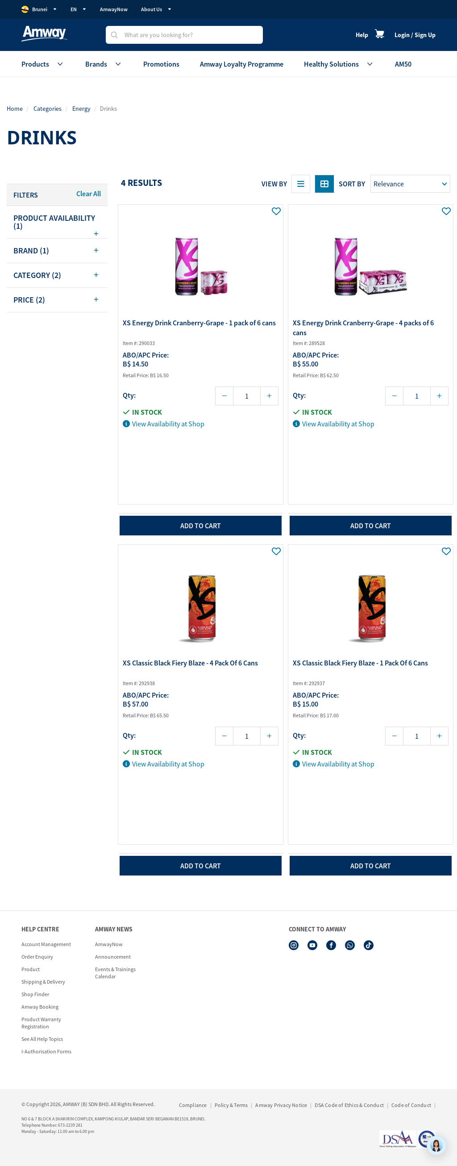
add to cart (200, 525)
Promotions (161, 63)
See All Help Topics (42, 1039)
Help (362, 35)
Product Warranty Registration (41, 1023)
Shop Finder (35, 994)
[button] (57, 222)
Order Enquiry (37, 956)
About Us (156, 9)
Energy (81, 109)
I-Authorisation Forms (46, 1051)
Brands (104, 63)
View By (274, 183)
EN (79, 9)
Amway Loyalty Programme (241, 63)
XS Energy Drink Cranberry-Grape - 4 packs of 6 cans (363, 327)
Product (30, 969)
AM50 (403, 63)
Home (15, 109)
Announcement (113, 956)
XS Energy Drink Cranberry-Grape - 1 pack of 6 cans (199, 322)
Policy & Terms (231, 1105)
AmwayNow (114, 9)
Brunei (39, 9)
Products (43, 63)
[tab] (57, 222)
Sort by (352, 183)
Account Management (46, 944)
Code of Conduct (411, 1105)
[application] (436, 1145)
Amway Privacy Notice (281, 1105)
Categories (47, 109)
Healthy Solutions (339, 63)
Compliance (193, 1105)
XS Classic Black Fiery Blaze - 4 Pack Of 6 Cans (190, 662)
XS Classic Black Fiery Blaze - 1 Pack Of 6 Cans (360, 662)
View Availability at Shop (163, 423)
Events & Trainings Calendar (115, 973)
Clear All (88, 193)
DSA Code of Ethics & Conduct (349, 1105)
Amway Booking (39, 1006)
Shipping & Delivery (43, 981)
